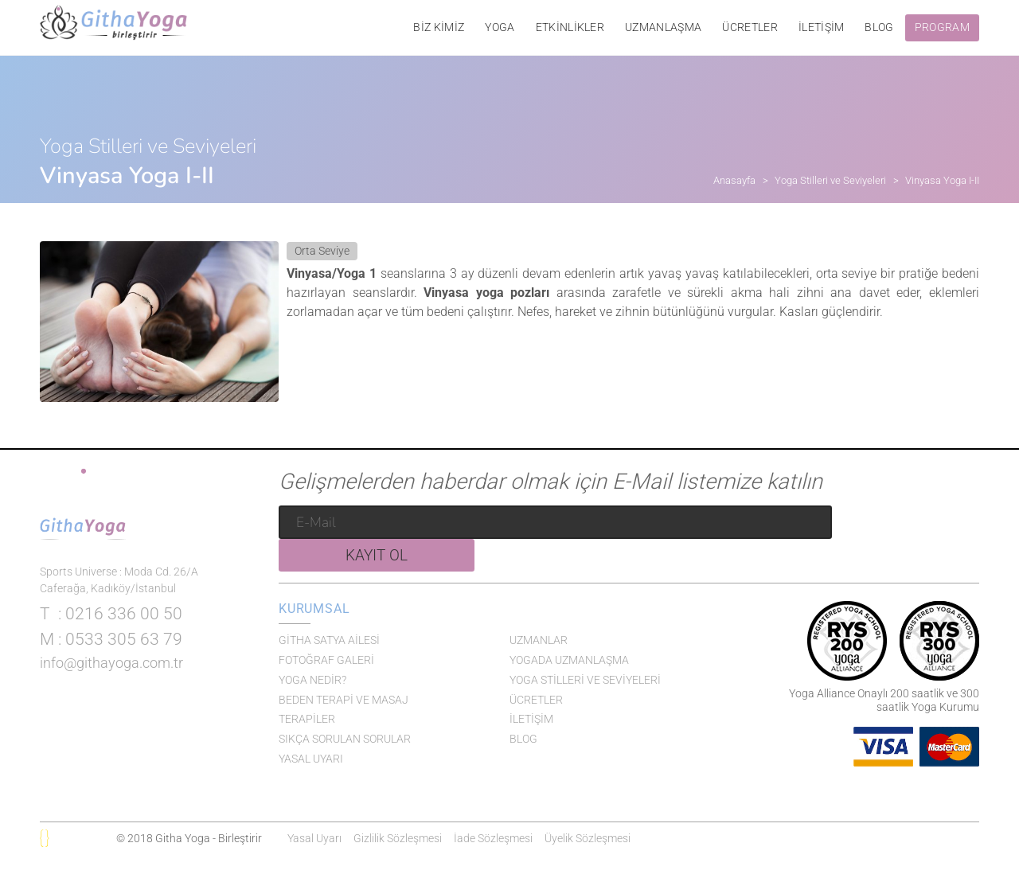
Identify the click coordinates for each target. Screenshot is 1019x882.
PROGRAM (942, 27)
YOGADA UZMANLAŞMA (569, 660)
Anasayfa (734, 180)
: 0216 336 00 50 (111, 663)
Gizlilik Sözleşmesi (397, 838)
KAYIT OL (909, 527)
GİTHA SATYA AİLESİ (329, 640)
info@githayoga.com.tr (111, 712)
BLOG (879, 27)
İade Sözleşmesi (493, 838)
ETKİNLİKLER (570, 27)
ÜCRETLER (750, 27)
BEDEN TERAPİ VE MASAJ (343, 699)
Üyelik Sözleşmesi (588, 838)
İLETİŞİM (821, 27)
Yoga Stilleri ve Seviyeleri (830, 180)
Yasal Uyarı (314, 838)
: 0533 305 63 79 (111, 688)
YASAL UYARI (311, 758)
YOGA (499, 27)
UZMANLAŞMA (663, 27)
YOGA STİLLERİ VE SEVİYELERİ (585, 679)
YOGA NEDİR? (312, 679)
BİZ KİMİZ (438, 27)
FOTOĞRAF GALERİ (326, 660)
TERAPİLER (307, 718)
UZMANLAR (539, 640)
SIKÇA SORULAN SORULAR (345, 738)
